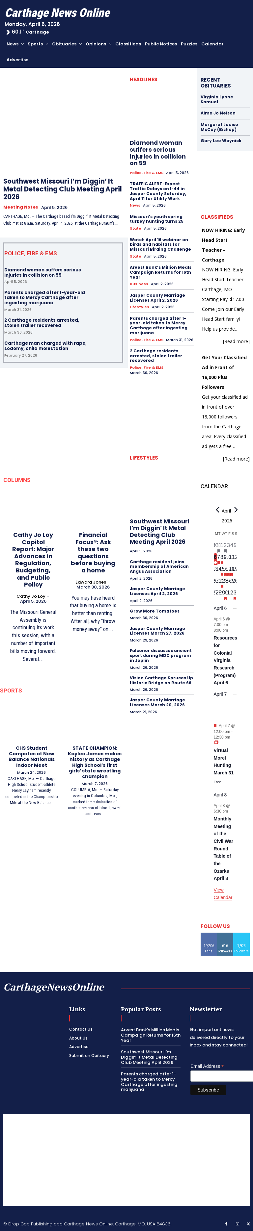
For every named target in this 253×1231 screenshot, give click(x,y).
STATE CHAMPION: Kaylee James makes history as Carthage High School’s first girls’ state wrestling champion (95, 761)
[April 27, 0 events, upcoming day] (215, 594)
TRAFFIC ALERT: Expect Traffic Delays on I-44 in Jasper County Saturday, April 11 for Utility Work (158, 190)
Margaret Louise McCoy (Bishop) (219, 126)
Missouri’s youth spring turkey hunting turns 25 (156, 218)
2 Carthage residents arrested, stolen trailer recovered (41, 322)
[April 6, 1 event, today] (215, 559)
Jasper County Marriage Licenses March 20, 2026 (157, 697)
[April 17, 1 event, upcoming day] (228, 571)
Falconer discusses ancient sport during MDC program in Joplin (160, 651)
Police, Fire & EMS (146, 172)
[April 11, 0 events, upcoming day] (231, 559)
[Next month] (236, 509)
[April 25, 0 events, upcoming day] (231, 583)
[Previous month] (218, 509)
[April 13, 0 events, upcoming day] (215, 571)
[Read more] (236, 341)
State (135, 227)
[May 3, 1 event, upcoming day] (235, 594)
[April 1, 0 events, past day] (222, 547)
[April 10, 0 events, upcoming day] (228, 559)
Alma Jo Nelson (218, 113)
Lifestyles (139, 305)
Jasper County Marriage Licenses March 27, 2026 (157, 626)
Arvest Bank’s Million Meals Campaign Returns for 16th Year (160, 270)
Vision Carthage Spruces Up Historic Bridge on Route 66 (161, 675)
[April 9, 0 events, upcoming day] (225, 559)
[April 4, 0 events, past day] (231, 547)
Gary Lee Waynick (220, 140)
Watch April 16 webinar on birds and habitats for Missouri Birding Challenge (160, 243)
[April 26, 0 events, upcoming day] (235, 583)
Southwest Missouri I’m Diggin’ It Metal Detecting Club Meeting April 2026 (62, 189)
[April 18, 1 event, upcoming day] (231, 571)
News (135, 205)
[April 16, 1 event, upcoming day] (225, 571)
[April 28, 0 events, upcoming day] (218, 594)
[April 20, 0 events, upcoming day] (215, 583)
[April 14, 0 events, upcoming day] (218, 571)
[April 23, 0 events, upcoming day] (225, 583)
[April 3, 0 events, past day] (228, 547)
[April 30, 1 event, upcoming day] (225, 594)
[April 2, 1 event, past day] (225, 547)
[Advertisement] (126, 1160)
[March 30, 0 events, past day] (215, 547)
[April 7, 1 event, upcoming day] (218, 559)
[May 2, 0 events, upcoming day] (231, 594)
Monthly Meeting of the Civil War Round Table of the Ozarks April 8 (223, 848)
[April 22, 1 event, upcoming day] (222, 583)
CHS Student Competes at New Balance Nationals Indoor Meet (32, 755)
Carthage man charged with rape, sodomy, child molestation (45, 345)
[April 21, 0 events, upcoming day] (218, 583)
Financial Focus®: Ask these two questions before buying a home (93, 552)
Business (139, 282)
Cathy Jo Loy (30, 596)
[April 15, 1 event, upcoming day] (222, 571)
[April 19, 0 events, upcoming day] (235, 571)
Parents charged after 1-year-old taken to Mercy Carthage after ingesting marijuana (44, 297)
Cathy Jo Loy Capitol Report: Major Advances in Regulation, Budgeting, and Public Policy (33, 559)
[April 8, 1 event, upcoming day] (222, 559)
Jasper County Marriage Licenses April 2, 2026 (157, 295)
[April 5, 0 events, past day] (235, 547)
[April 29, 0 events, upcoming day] (222, 594)
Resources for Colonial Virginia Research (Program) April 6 (226, 660)
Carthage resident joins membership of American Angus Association (159, 562)
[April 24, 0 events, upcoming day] (228, 583)
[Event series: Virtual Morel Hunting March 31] (216, 742)
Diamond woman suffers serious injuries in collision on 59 (42, 272)
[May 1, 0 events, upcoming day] (228, 594)
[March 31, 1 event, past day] (218, 547)
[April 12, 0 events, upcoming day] (235, 559)
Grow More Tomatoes (154, 607)
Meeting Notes (20, 207)
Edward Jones (90, 581)
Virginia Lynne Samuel (217, 99)
